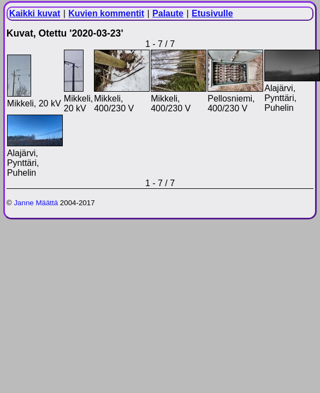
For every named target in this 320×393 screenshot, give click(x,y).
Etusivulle (212, 13)
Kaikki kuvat (34, 13)
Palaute (167, 13)
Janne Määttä (36, 203)
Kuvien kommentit (106, 13)
